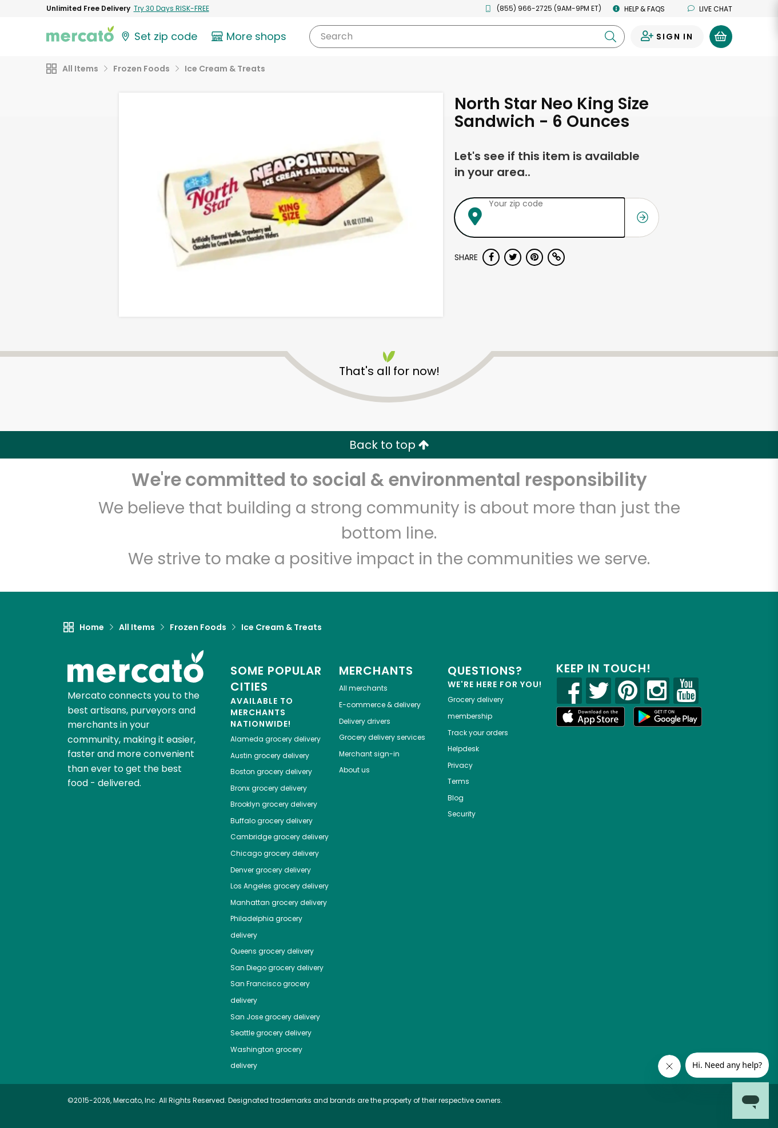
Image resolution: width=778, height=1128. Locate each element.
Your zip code (516, 203)
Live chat (710, 9)
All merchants (363, 688)
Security (462, 814)
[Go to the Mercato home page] (80, 33)
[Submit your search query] (610, 36)
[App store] (590, 717)
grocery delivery (275, 739)
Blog (456, 798)
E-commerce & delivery (380, 705)
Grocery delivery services (382, 737)
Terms (458, 781)
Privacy (460, 765)
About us (354, 770)
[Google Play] (667, 717)
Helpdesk (463, 749)
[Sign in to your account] (667, 36)
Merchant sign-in (369, 754)
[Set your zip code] (158, 36)
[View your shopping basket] (720, 36)
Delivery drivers (364, 721)
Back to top (389, 445)
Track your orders (478, 733)
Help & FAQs (639, 9)
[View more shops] (251, 36)
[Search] (466, 36)
